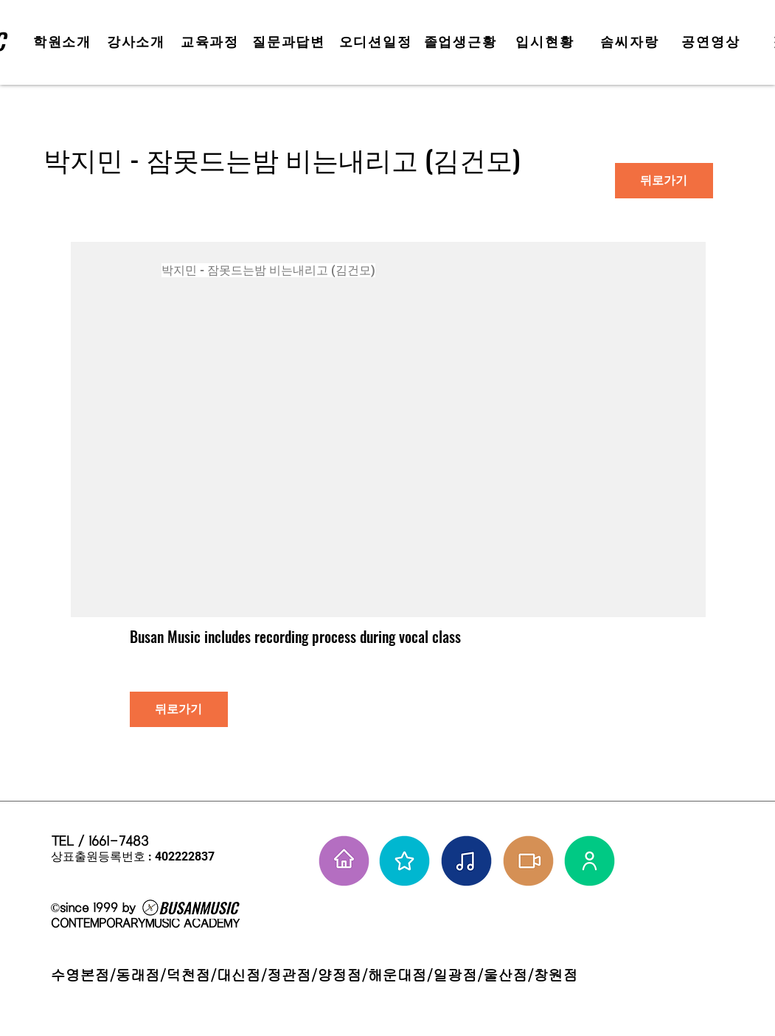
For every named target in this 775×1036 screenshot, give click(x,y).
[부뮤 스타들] (404, 861)
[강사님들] (589, 861)
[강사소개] (138, 42)
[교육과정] (212, 42)
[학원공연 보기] (528, 861)
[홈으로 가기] (344, 861)
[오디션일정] (377, 42)
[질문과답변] (290, 42)
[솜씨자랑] (631, 42)
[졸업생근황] (462, 42)
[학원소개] (64, 42)
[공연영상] (712, 42)
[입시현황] (546, 42)
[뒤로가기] (664, 180)
